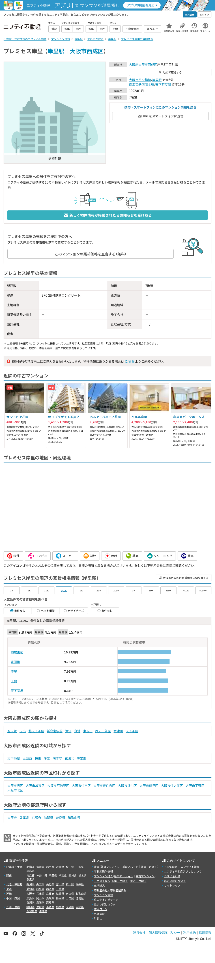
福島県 (30, 871)
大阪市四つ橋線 (140, 79)
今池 (77, 731)
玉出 (14, 681)
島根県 (60, 898)
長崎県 (50, 907)
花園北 (69, 758)
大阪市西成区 (86, 51)
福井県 (80, 884)
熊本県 (60, 907)
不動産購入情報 (103, 871)
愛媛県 (40, 902)
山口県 (70, 898)
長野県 (50, 884)
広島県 (30, 898)
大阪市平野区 (195, 785)
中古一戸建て (138, 881)
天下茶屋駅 (163, 84)
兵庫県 (24, 817)
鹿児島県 (31, 911)
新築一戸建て (120, 881)
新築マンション (123, 876)
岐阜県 (40, 889)
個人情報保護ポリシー (164, 932)
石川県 (70, 884)
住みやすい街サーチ (106, 899)
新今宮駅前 (54, 731)
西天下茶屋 (103, 731)
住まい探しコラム (105, 904)
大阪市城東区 (35, 785)
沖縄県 (43, 911)
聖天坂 (12, 731)
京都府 (36, 817)
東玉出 (87, 731)
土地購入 (99, 885)
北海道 (30, 867)
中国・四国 (13, 898)
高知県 (50, 902)
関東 (9, 875)
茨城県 (73, 875)
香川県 (30, 902)
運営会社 (139, 932)
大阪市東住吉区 (104, 785)
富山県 (60, 884)
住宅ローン (100, 909)
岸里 (14, 671)
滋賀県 (48, 817)
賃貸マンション (110, 867)
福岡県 (30, 907)
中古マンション (145, 876)
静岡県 (50, 889)
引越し (98, 918)
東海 (9, 889)
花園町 (15, 661)
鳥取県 (50, 898)
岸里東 (81, 758)
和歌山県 (74, 817)
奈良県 (60, 817)
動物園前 (17, 652)
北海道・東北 (14, 867)
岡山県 (40, 898)
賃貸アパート (130, 867)
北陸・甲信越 (14, 884)
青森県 (40, 867)
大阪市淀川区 (127, 785)
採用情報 (205, 932)
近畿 (9, 893)
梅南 (38, 758)
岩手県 (50, 867)
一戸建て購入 (102, 881)
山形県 (80, 867)
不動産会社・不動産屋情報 (110, 890)
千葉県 (63, 875)
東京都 (30, 875)
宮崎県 (80, 907)
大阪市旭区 (15, 785)
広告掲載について (175, 881)
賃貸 (96, 867)
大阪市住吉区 (81, 785)
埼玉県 (53, 875)
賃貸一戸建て (149, 867)
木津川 (118, 731)
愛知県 (30, 889)
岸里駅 (55, 51)
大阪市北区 (15, 790)
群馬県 (30, 879)
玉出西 (27, 758)
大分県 (70, 907)
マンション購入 (103, 876)
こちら (129, 361)
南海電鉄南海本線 (141, 84)
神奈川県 (41, 875)
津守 (68, 731)
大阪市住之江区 (172, 785)
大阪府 (133, 64)
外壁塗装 (99, 914)
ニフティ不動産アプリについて (183, 871)
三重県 (60, 889)
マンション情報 (103, 895)
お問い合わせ (172, 876)
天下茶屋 (17, 690)
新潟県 (30, 884)
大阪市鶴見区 (149, 785)
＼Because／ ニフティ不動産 (181, 867)
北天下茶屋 (36, 731)
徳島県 (80, 898)
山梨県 (40, 884)
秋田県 (70, 867)
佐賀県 (40, 907)
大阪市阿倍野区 (58, 785)
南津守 (57, 758)
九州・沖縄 (13, 907)
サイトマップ (172, 885)
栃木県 (82, 875)
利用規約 (189, 932)
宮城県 (60, 867)
